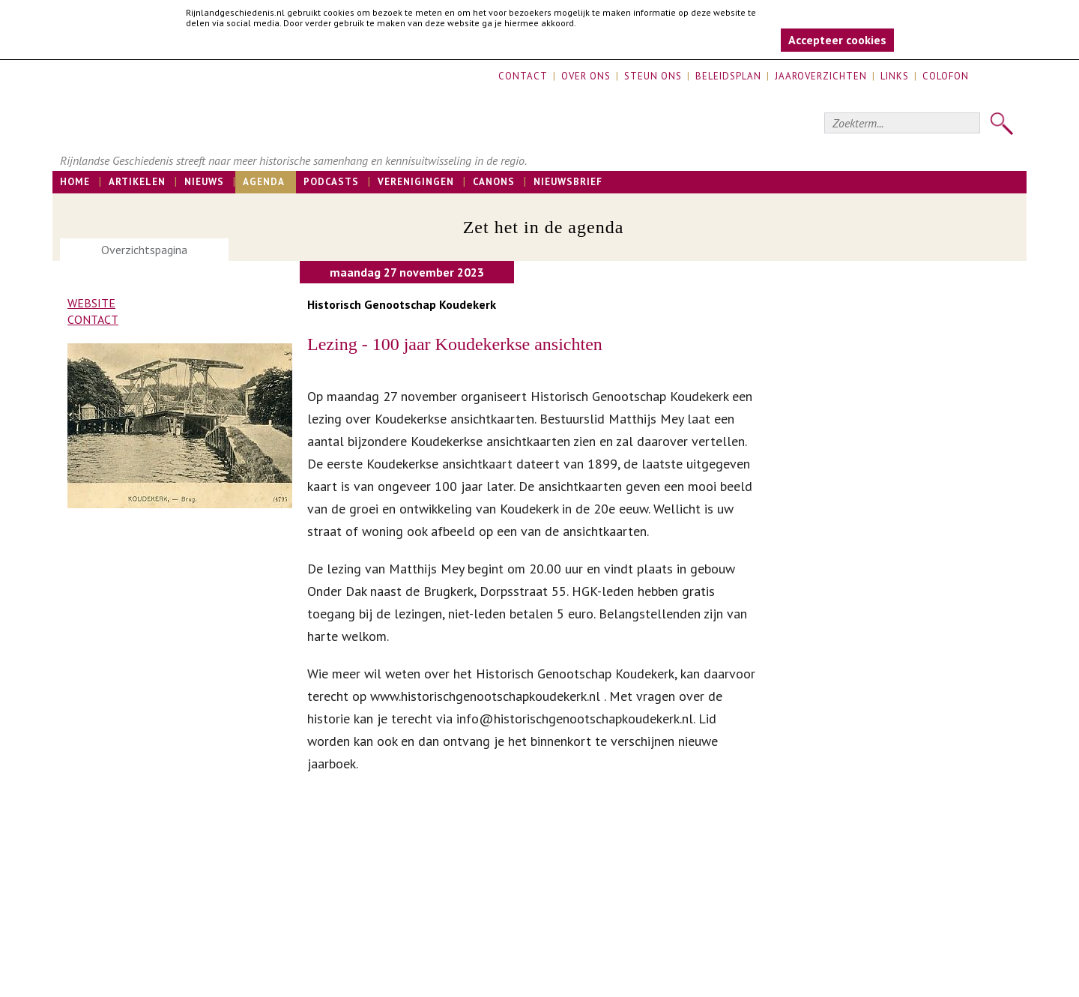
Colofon (945, 76)
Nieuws (204, 181)
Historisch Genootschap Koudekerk (401, 304)
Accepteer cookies (837, 39)
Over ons (586, 76)
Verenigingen (416, 181)
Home (75, 181)
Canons (494, 181)
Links (894, 76)
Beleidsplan (728, 76)
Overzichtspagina (144, 249)
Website (91, 302)
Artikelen (137, 181)
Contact (523, 76)
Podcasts (331, 181)
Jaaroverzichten (821, 76)
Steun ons (653, 76)
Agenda (264, 181)
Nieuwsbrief (568, 181)
